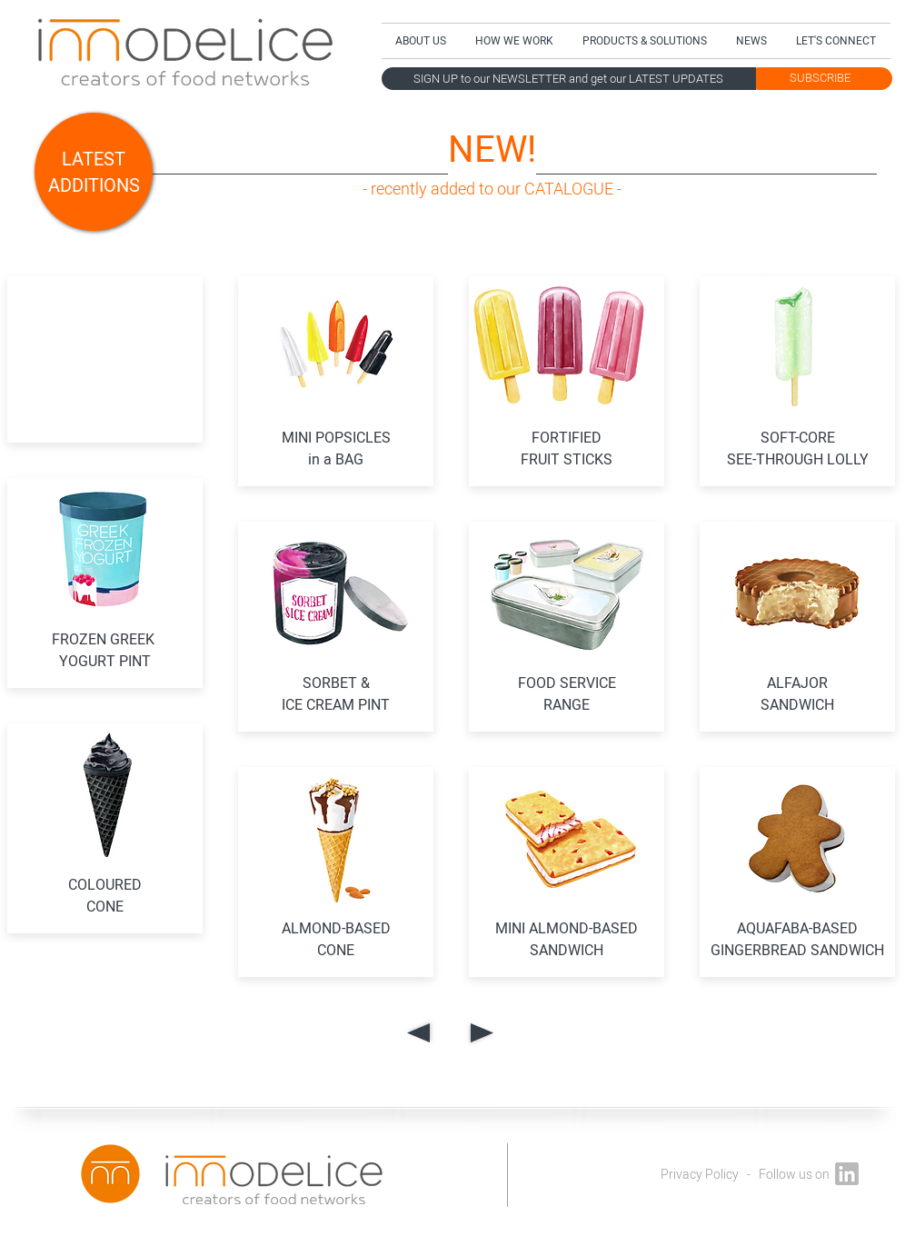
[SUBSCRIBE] (820, 78)
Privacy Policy (700, 1174)
